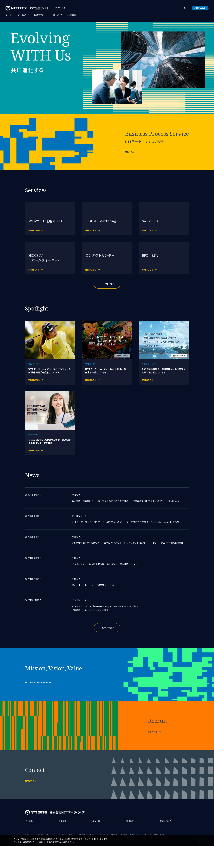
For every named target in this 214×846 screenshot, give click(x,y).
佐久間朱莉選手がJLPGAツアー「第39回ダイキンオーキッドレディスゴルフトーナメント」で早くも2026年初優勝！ (128, 543)
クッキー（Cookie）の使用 (40, 842)
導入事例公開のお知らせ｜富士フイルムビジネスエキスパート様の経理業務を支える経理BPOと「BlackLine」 (126, 501)
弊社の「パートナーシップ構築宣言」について (94, 585)
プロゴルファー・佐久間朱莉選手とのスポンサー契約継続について (104, 564)
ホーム (8, 14)
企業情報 (38, 14)
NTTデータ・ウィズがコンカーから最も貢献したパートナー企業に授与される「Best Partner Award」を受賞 (125, 522)
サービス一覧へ (107, 284)
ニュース (55, 14)
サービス (21, 14)
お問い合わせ (165, 821)
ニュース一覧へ (107, 627)
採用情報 (71, 14)
